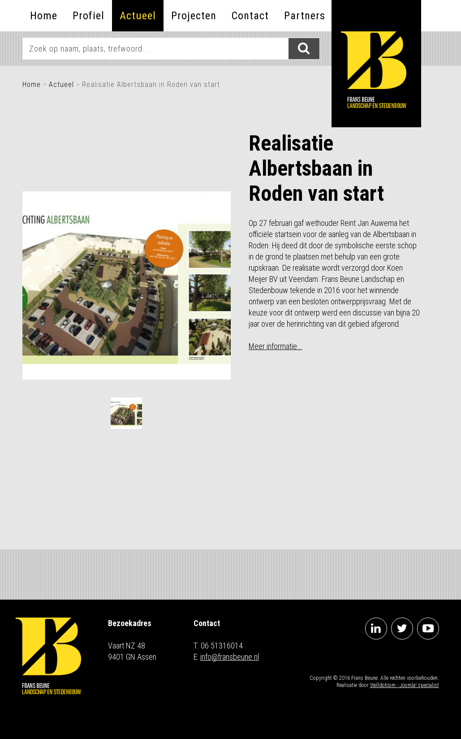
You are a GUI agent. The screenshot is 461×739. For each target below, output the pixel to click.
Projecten (193, 15)
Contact (250, 15)
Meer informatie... (275, 346)
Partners (304, 15)
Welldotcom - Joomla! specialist (404, 685)
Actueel (138, 15)
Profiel (88, 15)
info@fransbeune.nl (229, 656)
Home (43, 15)
